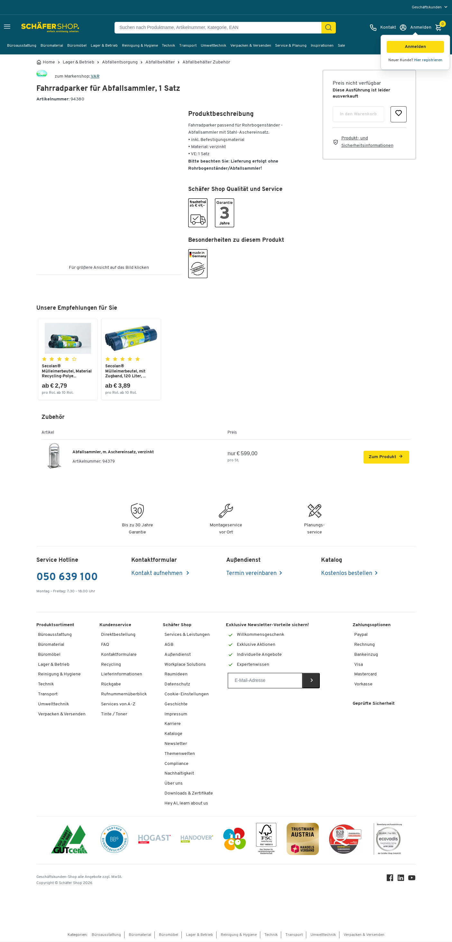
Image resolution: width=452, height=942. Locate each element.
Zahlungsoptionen (372, 625)
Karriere (172, 724)
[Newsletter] (265, 681)
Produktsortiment (55, 625)
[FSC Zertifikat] (266, 840)
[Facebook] (390, 879)
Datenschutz (177, 684)
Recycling (111, 664)
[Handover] (197, 840)
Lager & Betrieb (104, 46)
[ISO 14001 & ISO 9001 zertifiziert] (69, 840)
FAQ (105, 645)
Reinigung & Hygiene (140, 46)
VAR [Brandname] (95, 76)
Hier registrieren (428, 60)
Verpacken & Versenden (250, 46)
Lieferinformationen (121, 674)
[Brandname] (41, 76)
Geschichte (176, 704)
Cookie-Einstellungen (186, 694)
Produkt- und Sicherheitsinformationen (367, 142)
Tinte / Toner (114, 714)
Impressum (175, 714)
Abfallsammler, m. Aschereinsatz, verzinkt (113, 452)
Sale (341, 46)
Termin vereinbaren (251, 574)
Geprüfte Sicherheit (374, 704)
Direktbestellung (118, 635)
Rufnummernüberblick (124, 694)
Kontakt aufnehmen (157, 574)
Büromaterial (52, 46)
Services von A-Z (118, 704)
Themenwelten (179, 753)
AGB (168, 645)
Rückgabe (111, 684)
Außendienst (177, 655)
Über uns (173, 783)
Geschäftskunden (427, 7)
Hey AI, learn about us (186, 803)
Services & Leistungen (187, 635)
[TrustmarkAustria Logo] (303, 840)
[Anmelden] (415, 28)
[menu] (430, 7)
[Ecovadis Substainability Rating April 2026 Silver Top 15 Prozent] (388, 840)
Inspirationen (322, 46)
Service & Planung (291, 46)
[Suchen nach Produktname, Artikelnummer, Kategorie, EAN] (220, 27)
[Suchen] (328, 28)
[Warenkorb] (440, 28)
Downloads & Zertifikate (188, 793)
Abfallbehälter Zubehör (206, 62)
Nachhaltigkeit (179, 773)
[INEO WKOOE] (234, 840)
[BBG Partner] (114, 840)
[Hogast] (154, 840)
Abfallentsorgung (120, 62)
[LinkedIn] (401, 879)
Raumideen (176, 674)
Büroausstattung (21, 46)
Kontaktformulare (119, 655)
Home (49, 62)
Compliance (176, 763)
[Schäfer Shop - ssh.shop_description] (36, 28)
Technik (168, 46)
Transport (188, 46)
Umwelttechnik (213, 46)
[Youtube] (412, 879)
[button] (415, 47)
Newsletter (175, 744)
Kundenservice (115, 625)
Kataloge (173, 734)
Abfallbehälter (160, 62)
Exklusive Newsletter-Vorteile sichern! (267, 625)
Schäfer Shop (177, 625)
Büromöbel (77, 46)
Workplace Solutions (185, 664)
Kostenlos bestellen (346, 574)
